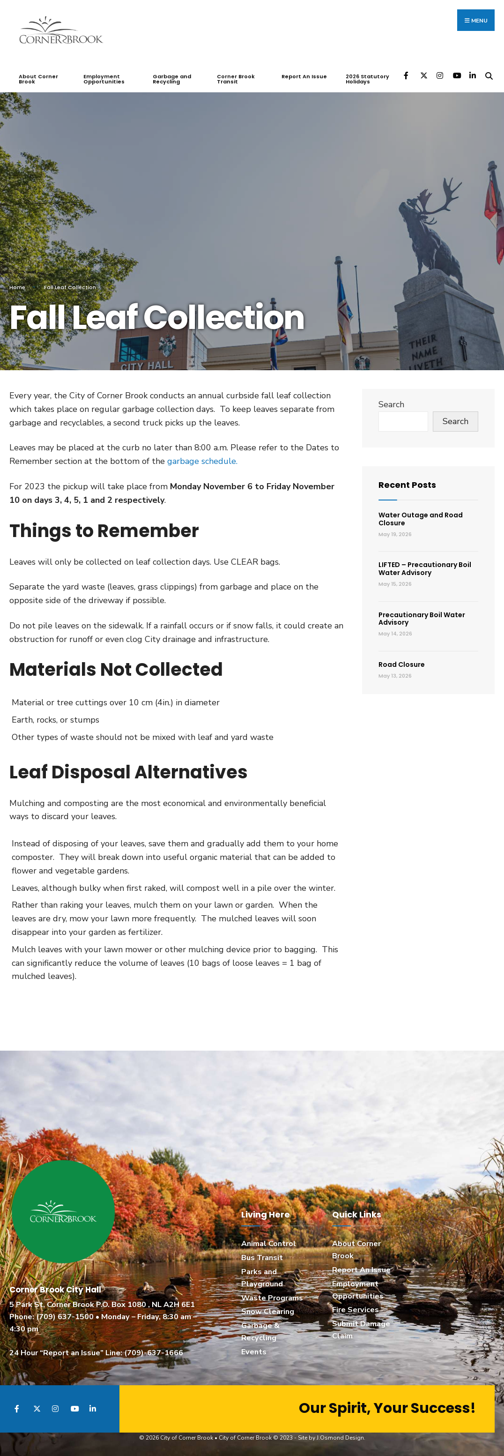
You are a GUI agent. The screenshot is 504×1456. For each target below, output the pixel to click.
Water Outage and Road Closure (420, 518)
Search (391, 404)
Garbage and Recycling (172, 79)
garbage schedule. (202, 460)
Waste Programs (272, 1297)
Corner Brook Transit (236, 79)
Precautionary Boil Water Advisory (421, 618)
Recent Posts (407, 485)
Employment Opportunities (104, 79)
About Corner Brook (38, 79)
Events (254, 1352)
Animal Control (268, 1243)
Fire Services (355, 1310)
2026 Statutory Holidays (367, 79)
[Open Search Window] (489, 75)
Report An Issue (304, 76)
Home (17, 287)
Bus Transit (262, 1257)
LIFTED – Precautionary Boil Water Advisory (424, 568)
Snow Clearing (267, 1312)
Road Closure (401, 664)
